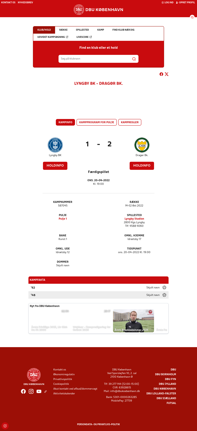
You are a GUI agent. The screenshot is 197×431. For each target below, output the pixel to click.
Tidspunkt (134, 249)
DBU (173, 370)
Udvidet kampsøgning (52, 37)
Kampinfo (65, 122)
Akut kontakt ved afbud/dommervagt (75, 389)
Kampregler (130, 122)
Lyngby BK (55, 155)
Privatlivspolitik (62, 379)
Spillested (134, 215)
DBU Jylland (167, 384)
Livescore (84, 37)
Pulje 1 (63, 219)
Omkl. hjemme (134, 235)
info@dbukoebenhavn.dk (125, 391)
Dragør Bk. (142, 155)
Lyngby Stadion (134, 219)
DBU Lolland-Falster (161, 393)
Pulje (63, 215)
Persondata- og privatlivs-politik (98, 425)
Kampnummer (62, 202)
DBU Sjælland (166, 398)
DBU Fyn (170, 379)
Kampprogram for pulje (96, 122)
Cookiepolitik (61, 384)
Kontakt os (8, 3)
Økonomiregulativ (64, 374)
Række (134, 202)
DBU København (165, 389)
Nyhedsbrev (25, 3)
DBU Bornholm (165, 374)
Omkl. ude (63, 249)
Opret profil (185, 2)
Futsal (171, 403)
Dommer (63, 262)
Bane (62, 235)
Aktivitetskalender (64, 393)
